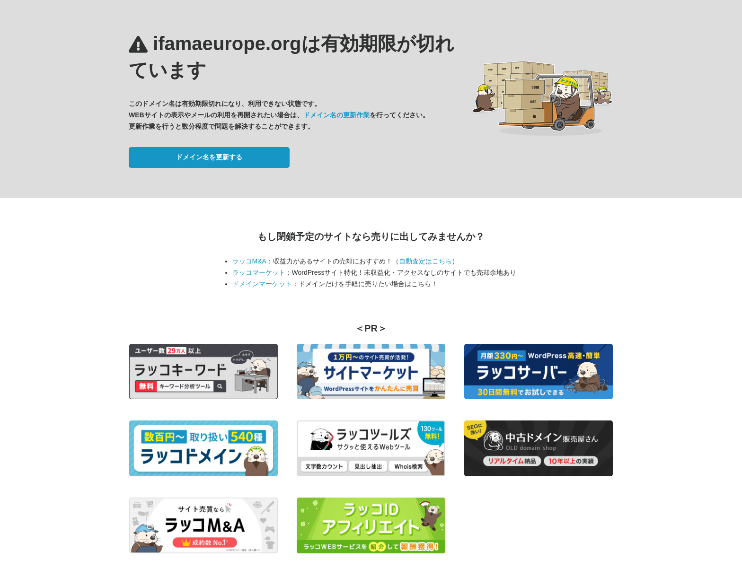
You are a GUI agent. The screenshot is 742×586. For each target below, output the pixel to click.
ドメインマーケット (262, 284)
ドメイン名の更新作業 (336, 115)
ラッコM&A (249, 261)
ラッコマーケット (258, 272)
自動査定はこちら (425, 261)
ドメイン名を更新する (209, 157)
